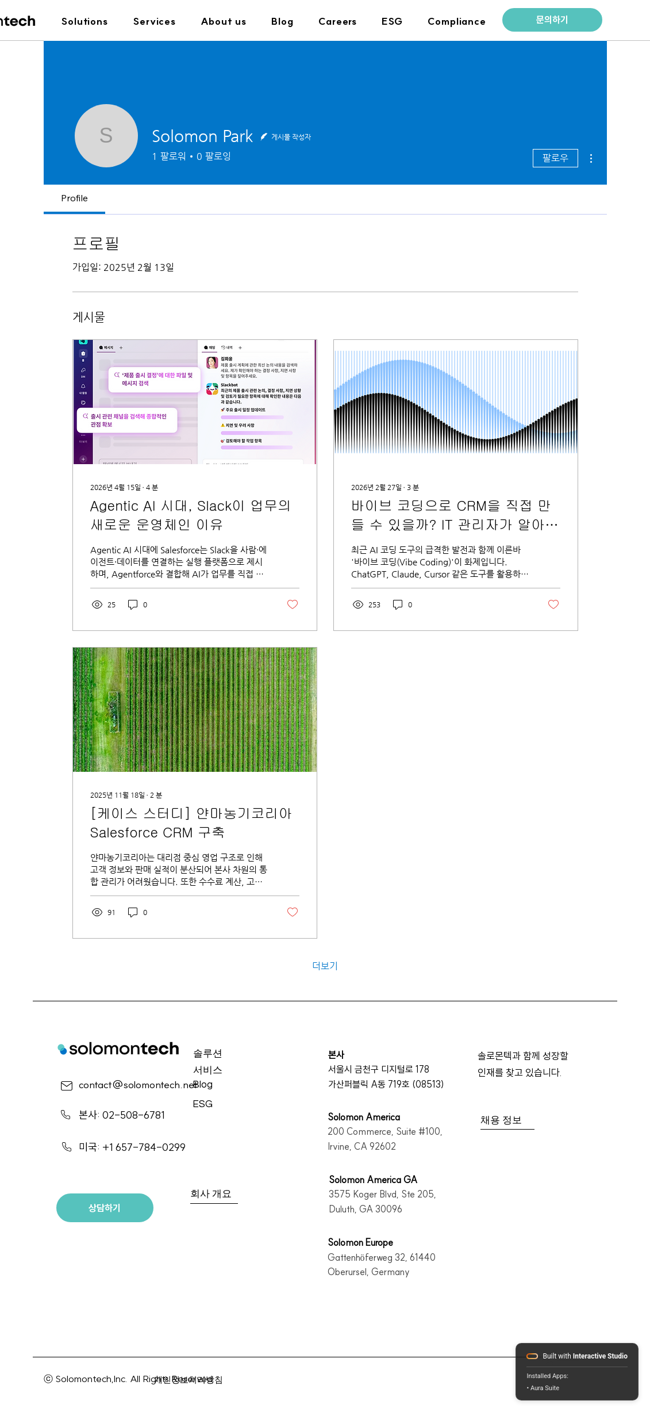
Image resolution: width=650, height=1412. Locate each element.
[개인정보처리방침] (195, 1380)
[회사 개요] (232, 1194)
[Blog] (234, 1085)
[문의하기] (552, 20)
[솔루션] (234, 1054)
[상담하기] (104, 1207)
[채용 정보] (521, 1120)
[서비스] (234, 1071)
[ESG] (234, 1105)
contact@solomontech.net (138, 1084)
